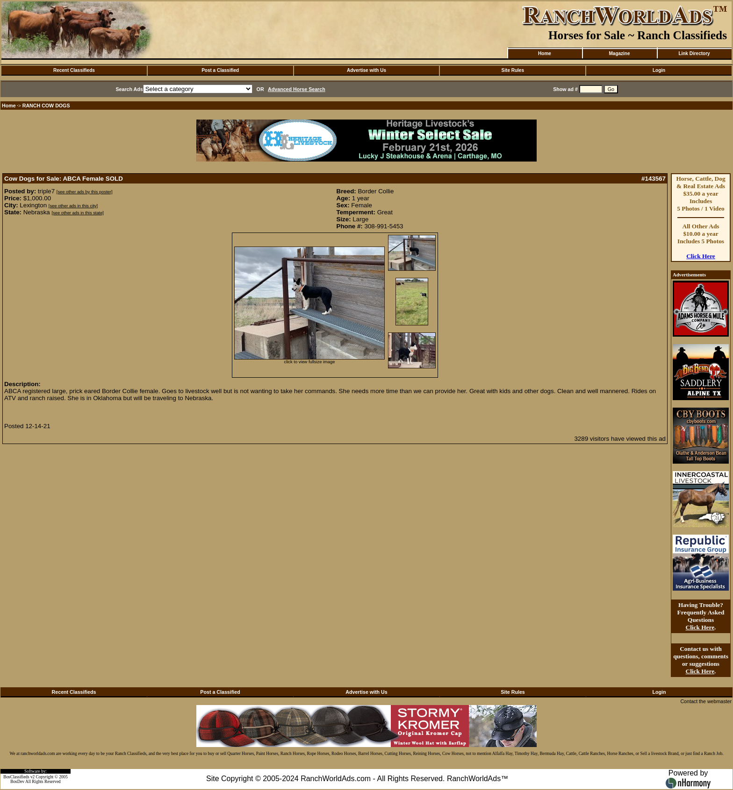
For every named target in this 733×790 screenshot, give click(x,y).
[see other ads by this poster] (85, 192)
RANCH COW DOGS (46, 105)
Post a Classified (220, 70)
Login (659, 70)
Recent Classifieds (74, 70)
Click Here (700, 256)
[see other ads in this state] (77, 213)
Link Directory (694, 53)
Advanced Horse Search (296, 89)
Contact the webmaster (706, 701)
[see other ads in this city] (73, 206)
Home (544, 53)
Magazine (619, 53)
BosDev (17, 781)
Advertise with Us (366, 70)
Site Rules (513, 70)
